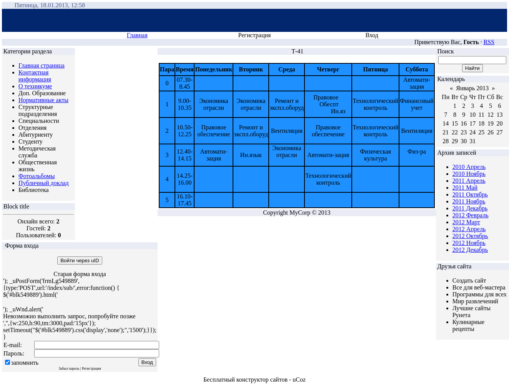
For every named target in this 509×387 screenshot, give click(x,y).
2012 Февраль (470, 215)
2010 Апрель (469, 167)
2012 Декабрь (470, 249)
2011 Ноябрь (468, 201)
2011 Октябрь (470, 194)
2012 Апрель (469, 229)
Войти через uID (79, 260)
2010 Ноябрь (469, 173)
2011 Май (464, 187)
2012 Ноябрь (469, 243)
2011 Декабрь (470, 208)
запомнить (24, 362)
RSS (489, 42)
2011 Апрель (469, 180)
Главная (137, 35)
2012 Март (466, 222)
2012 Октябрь (470, 236)
